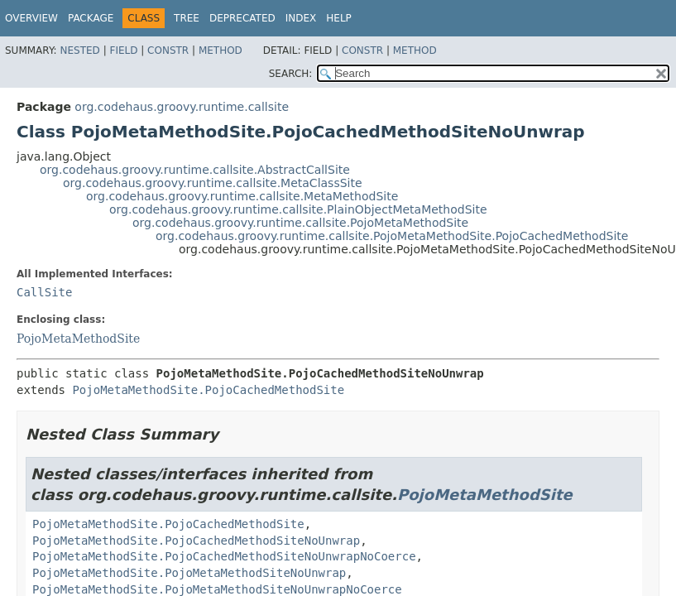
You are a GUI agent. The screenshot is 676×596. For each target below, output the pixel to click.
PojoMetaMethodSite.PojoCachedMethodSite (208, 390)
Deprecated (242, 18)
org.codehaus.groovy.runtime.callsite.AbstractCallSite (195, 169)
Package (90, 18)
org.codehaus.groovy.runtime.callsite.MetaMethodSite (242, 196)
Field (123, 50)
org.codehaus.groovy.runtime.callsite (181, 106)
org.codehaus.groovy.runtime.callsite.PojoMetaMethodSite (300, 222)
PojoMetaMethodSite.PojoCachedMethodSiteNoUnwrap (196, 540)
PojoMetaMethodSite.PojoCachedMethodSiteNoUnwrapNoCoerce (224, 556)
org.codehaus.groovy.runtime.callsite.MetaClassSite (212, 183)
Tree (186, 18)
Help (339, 18)
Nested (79, 50)
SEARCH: (291, 73)
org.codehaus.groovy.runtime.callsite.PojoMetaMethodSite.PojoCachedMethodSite (392, 236)
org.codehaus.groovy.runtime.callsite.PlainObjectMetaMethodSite (298, 209)
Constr (168, 50)
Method (220, 50)
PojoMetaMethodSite (78, 338)
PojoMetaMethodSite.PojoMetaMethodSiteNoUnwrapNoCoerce (217, 589)
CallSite (44, 292)
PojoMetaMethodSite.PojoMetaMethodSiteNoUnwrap (189, 572)
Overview (31, 18)
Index (301, 18)
